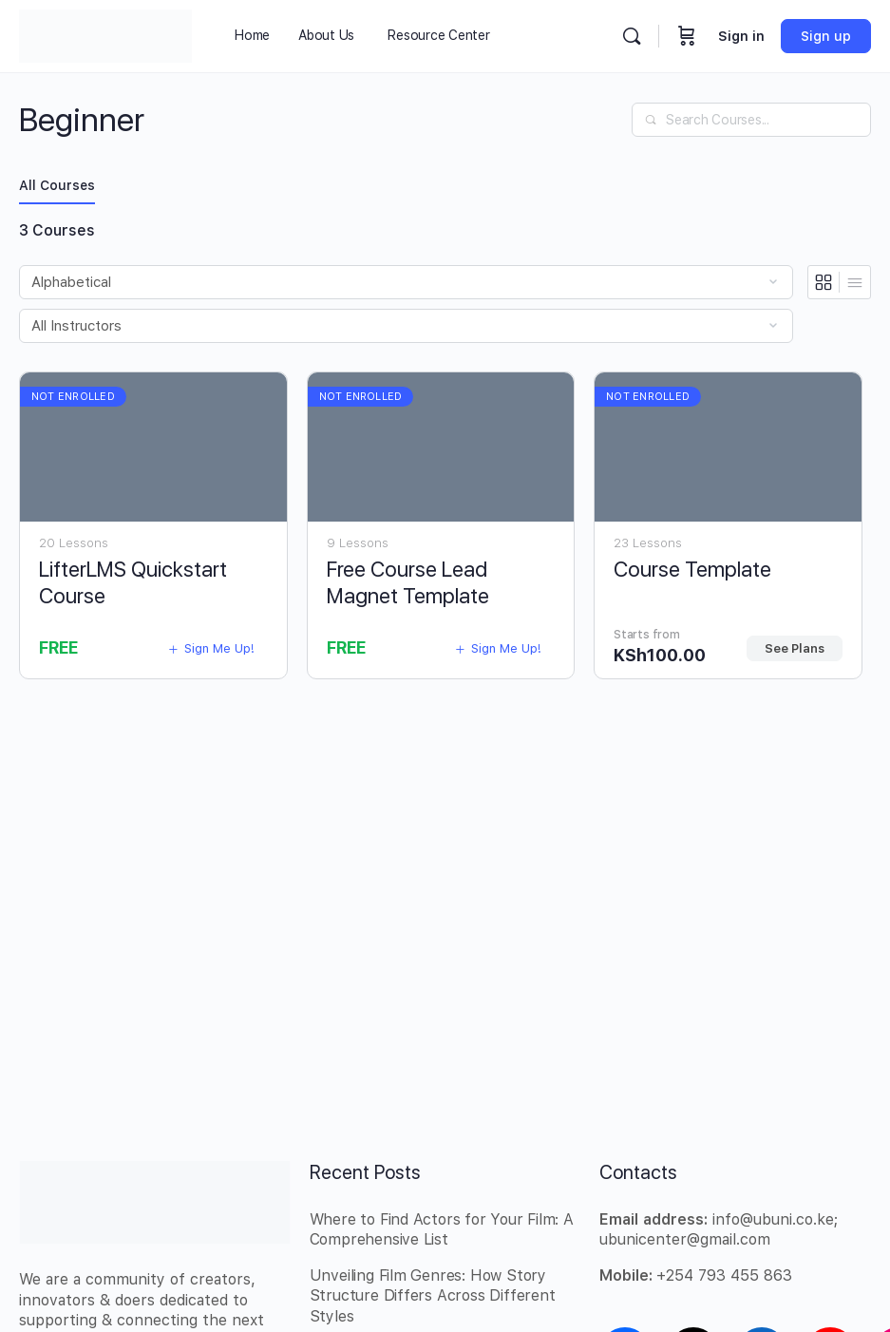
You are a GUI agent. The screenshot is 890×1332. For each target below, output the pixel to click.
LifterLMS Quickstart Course (133, 582)
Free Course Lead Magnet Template (408, 582)
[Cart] (686, 36)
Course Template (692, 569)
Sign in (741, 36)
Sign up (826, 36)
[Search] (632, 36)
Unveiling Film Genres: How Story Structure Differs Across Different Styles (433, 1295)
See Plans (794, 648)
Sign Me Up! (211, 648)
